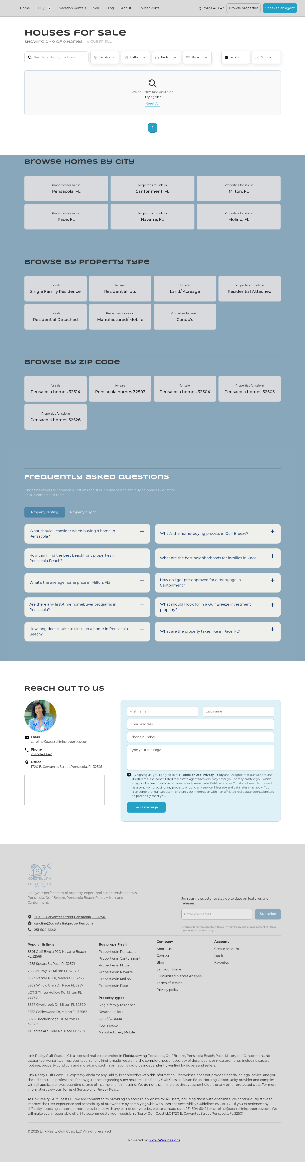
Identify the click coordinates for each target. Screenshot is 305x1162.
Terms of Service (75, 1089)
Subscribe (268, 914)
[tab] (44, 512)
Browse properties (243, 8)
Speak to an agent (280, 8)
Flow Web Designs (164, 1140)
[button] (44, 8)
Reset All (152, 103)
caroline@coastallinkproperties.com (241, 1109)
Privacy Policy (107, 1089)
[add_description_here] (56, 57)
